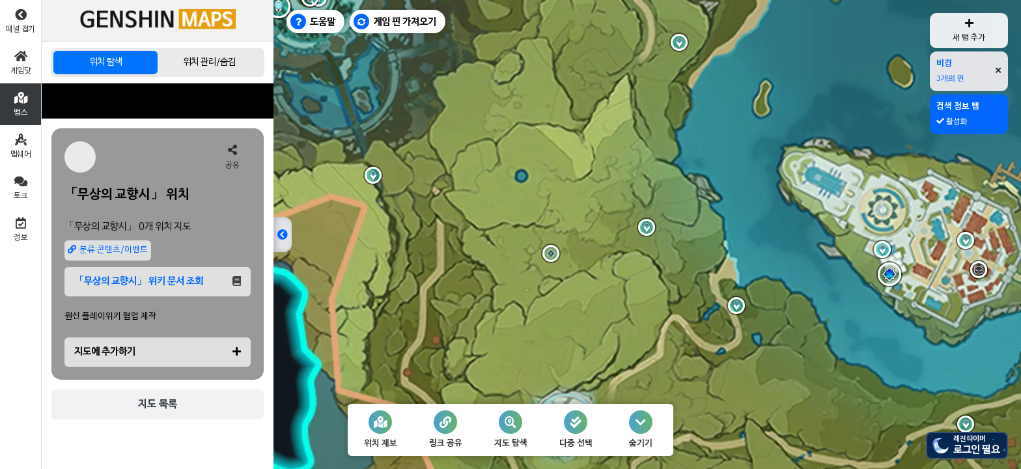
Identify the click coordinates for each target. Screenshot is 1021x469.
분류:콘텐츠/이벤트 (108, 250)
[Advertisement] (157, 101)
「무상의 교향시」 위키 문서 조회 (157, 281)
